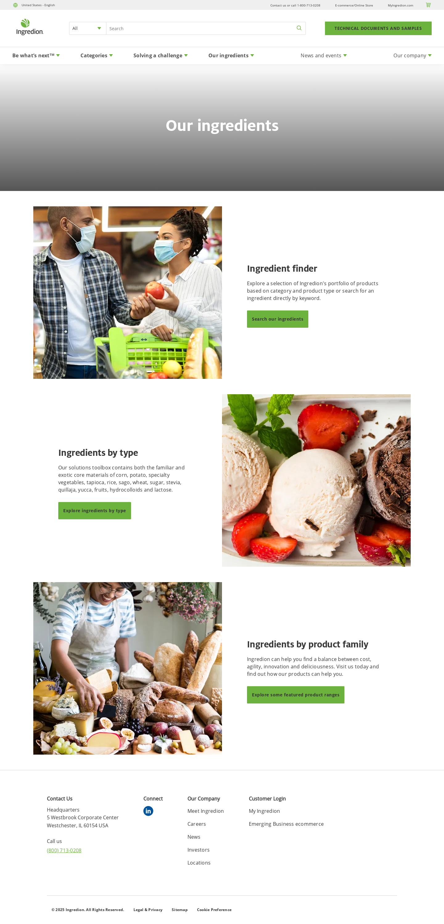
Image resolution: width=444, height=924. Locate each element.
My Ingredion (264, 811)
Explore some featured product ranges (295, 695)
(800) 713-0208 (64, 850)
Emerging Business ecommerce (286, 824)
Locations (199, 862)
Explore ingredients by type (94, 510)
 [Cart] (428, 5)
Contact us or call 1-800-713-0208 (295, 5)
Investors (198, 849)
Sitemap (180, 909)
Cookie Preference (214, 909)
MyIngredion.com (400, 5)
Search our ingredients (277, 319)
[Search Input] (206, 28)
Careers (196, 824)
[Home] (29, 36)
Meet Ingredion (205, 811)
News (193, 836)
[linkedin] (149, 812)
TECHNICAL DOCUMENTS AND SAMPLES (378, 28)
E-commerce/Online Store (354, 5)
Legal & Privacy (148, 909)
